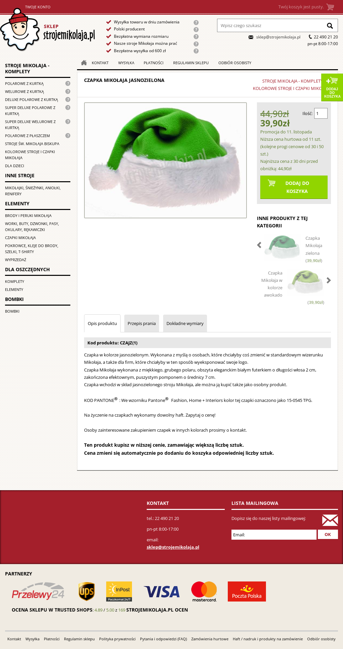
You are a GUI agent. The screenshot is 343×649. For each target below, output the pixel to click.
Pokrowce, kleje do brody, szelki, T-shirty (31, 248)
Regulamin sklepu (191, 62)
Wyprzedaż (15, 259)
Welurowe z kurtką (24, 91)
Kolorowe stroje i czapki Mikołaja (30, 154)
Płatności (153, 62)
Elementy (14, 289)
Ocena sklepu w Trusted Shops (52, 610)
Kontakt (100, 62)
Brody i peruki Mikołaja (28, 215)
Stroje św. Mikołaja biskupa (32, 143)
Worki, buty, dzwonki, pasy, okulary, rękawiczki (32, 226)
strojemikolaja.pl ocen (157, 610)
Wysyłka (126, 62)
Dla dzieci (14, 165)
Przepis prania (142, 323)
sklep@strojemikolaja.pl (278, 37)
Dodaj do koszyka (332, 92)
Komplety (14, 281)
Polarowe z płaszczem (27, 135)
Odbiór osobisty (234, 62)
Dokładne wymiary (185, 323)
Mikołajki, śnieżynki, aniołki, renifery (33, 190)
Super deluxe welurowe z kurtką (30, 124)
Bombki (12, 311)
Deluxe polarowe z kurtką (31, 99)
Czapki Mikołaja (20, 237)
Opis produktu (102, 323)
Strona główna (47, 29)
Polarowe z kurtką (24, 83)
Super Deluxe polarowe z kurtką (30, 110)
